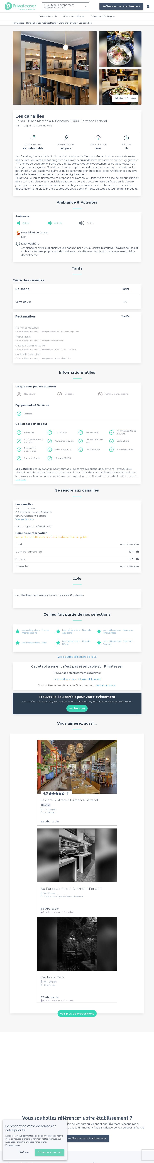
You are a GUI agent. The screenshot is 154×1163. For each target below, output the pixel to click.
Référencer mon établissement (121, 6)
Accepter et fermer (50, 1152)
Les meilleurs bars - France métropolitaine (35, 631)
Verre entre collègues (73, 16)
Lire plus (20, 479)
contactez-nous (106, 685)
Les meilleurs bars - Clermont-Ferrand (77, 679)
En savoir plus (12, 1145)
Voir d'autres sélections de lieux (77, 656)
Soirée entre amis (48, 16)
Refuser (24, 1152)
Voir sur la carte (24, 519)
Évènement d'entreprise (103, 16)
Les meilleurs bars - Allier (34, 642)
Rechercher (77, 708)
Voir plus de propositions (77, 1013)
